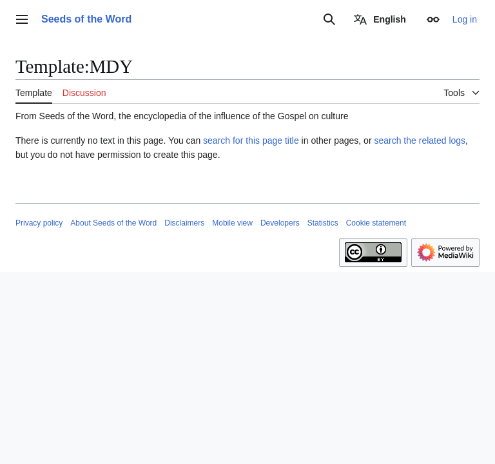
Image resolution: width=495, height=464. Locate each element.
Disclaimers (184, 222)
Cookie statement (376, 222)
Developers (280, 222)
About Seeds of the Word (113, 222)
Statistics (322, 222)
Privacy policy (39, 222)
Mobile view (232, 222)
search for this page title (251, 140)
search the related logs (419, 140)
